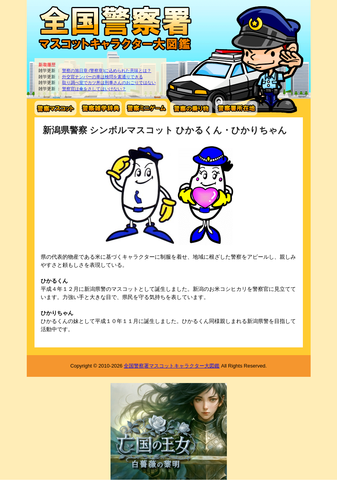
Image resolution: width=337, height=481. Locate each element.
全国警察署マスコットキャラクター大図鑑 (171, 366)
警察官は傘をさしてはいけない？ (94, 88)
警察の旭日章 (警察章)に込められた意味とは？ (106, 70)
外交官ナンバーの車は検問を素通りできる (102, 76)
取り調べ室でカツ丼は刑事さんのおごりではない (109, 82)
